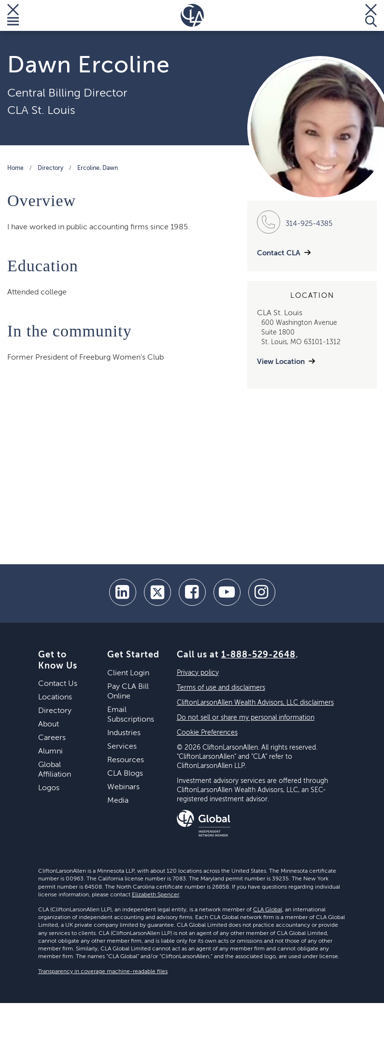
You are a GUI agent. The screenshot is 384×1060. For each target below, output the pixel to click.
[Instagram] (261, 592)
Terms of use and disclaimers (221, 687)
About (48, 724)
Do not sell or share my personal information (245, 717)
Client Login (128, 673)
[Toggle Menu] (13, 15)
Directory (50, 168)
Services (122, 747)
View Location (281, 361)
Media (117, 801)
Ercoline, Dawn (97, 168)
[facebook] (192, 592)
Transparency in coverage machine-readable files (103, 972)
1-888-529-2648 (258, 655)
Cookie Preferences (207, 732)
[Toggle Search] (371, 15)
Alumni (50, 751)
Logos (48, 788)
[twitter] (157, 592)
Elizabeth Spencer (155, 895)
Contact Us (57, 684)
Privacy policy (198, 672)
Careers (52, 738)
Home (15, 168)
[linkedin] (122, 592)
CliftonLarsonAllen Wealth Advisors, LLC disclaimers (255, 702)
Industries (124, 733)
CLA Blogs (125, 774)
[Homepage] (192, 15)
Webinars (123, 787)
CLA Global (267, 910)
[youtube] (227, 592)
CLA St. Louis (41, 110)
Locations (55, 697)
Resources (125, 760)
